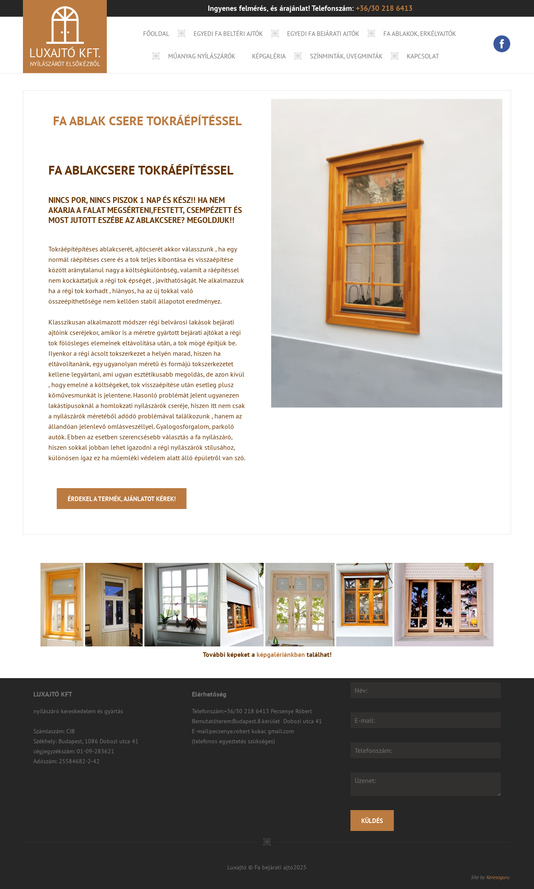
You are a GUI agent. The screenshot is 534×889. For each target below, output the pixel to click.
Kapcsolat (423, 56)
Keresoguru (497, 877)
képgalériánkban (281, 654)
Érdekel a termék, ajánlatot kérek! (122, 499)
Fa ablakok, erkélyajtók (419, 34)
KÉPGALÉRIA (269, 56)
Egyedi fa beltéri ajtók (228, 34)
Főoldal (156, 34)
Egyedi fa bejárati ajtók (323, 34)
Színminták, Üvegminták (346, 56)
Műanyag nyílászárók (201, 56)
